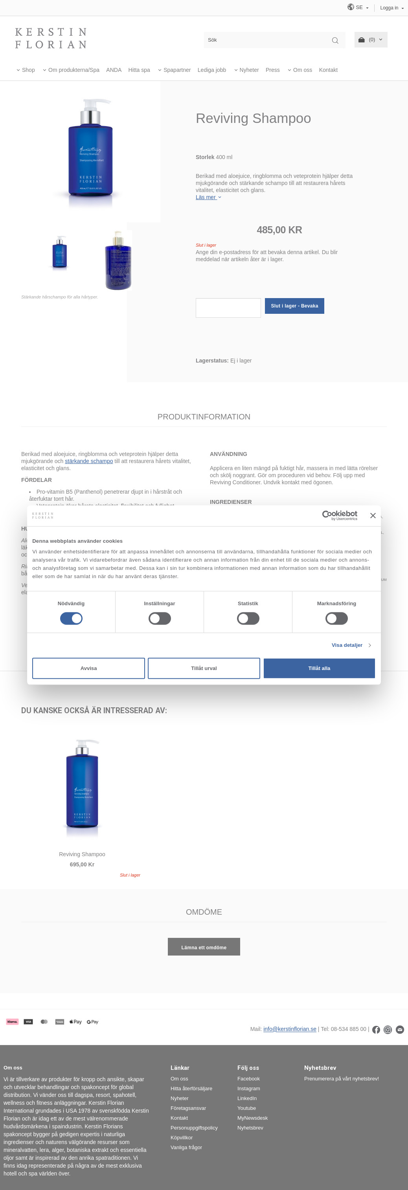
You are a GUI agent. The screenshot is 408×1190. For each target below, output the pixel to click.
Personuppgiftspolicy (194, 1128)
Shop (28, 70)
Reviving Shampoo (82, 854)
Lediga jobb (212, 70)
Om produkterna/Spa (73, 70)
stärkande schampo (89, 461)
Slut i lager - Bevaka (294, 306)
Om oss (302, 70)
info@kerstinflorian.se (289, 1029)
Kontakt (328, 70)
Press (273, 70)
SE (355, 7)
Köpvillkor (182, 1138)
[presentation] (255, 282)
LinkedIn (247, 1098)
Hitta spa (139, 70)
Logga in (389, 8)
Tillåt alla (320, 668)
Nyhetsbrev (250, 1128)
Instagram (248, 1088)
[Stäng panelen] (373, 515)
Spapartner (177, 70)
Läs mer (209, 197)
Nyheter (249, 70)
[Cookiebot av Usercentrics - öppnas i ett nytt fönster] (323, 516)
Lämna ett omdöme (204, 947)
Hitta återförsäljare (191, 1088)
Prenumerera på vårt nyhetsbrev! (341, 1079)
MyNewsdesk (252, 1118)
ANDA (113, 70)
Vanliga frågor (186, 1147)
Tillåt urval (204, 668)
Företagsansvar (188, 1108)
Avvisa (89, 668)
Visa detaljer (347, 645)
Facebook (248, 1079)
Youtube (246, 1108)
